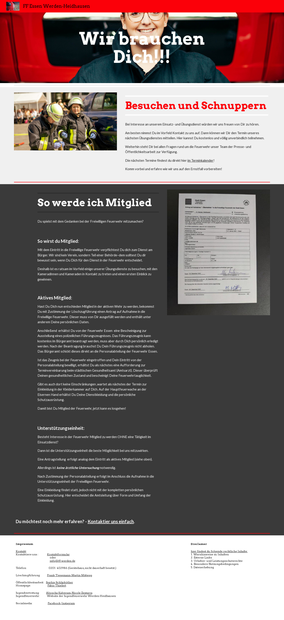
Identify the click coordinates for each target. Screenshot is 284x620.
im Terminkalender (200, 160)
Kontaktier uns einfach (111, 521)
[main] (142, 48)
